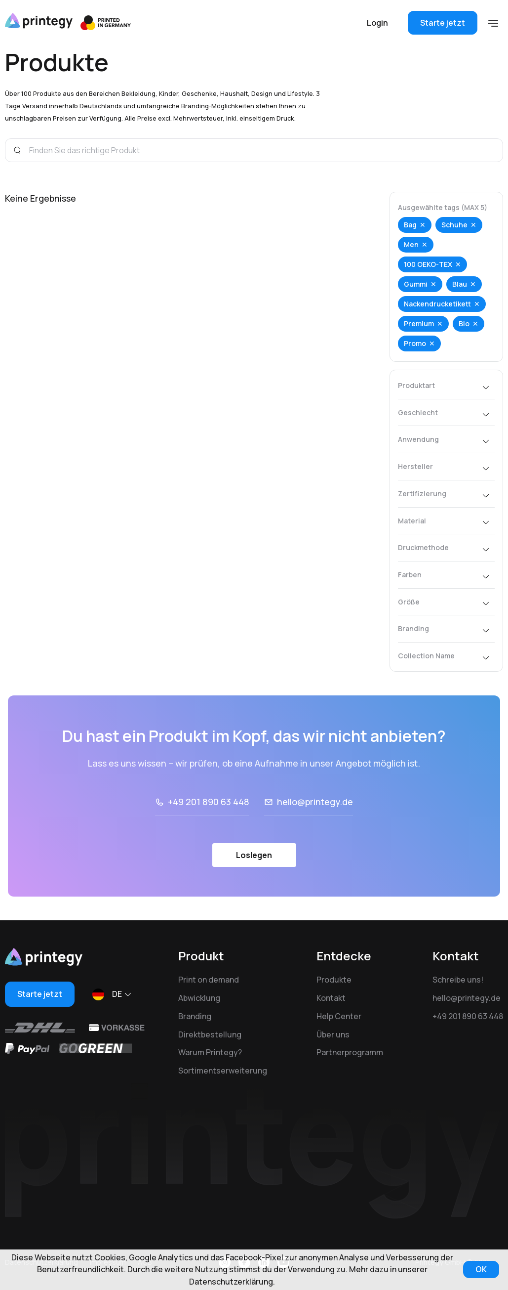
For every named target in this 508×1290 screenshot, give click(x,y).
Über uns (333, 1034)
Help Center (338, 1016)
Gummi (416, 284)
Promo (415, 343)
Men (411, 244)
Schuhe (454, 224)
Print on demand (208, 979)
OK (481, 1269)
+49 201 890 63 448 (208, 802)
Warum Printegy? (210, 1052)
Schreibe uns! (457, 979)
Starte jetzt (442, 22)
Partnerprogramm (349, 1052)
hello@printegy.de (315, 802)
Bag (410, 224)
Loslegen (254, 855)
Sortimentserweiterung (222, 1070)
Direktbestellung (209, 1034)
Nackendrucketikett (437, 303)
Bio (464, 323)
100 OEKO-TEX (428, 264)
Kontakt (331, 997)
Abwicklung (199, 997)
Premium (419, 323)
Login (377, 22)
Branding (194, 1016)
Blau (459, 284)
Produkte (334, 979)
